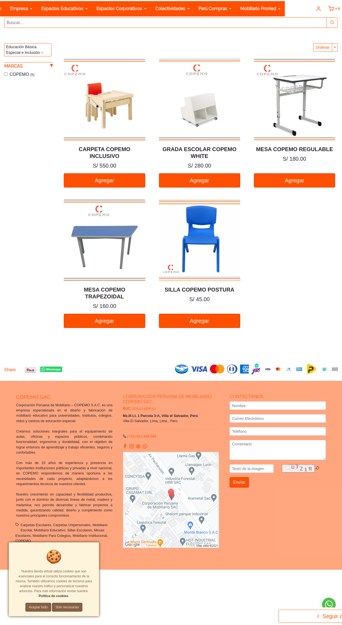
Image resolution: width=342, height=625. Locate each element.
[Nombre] (278, 405)
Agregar (104, 180)
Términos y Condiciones (204, 578)
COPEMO (22, 74)
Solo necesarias (67, 607)
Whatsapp (51, 369)
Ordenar (323, 47)
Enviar (239, 482)
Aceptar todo (38, 607)
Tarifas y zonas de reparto (145, 583)
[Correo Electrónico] (278, 418)
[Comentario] (278, 450)
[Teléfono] (278, 431)
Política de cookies (107, 583)
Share (10, 369)
